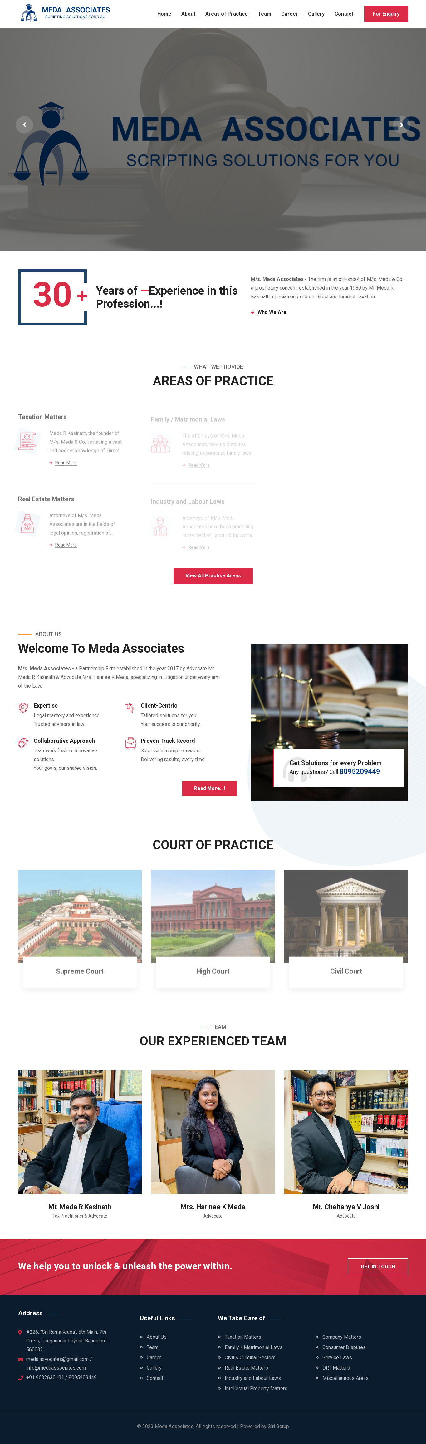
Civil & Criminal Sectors (250, 1358)
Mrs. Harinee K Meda (213, 1207)
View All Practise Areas (213, 576)
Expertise (46, 705)
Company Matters (341, 1337)
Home (164, 14)
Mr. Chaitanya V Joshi (346, 1207)
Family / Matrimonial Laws (253, 1347)
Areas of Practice (226, 14)
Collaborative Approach (64, 740)
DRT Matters (336, 1368)
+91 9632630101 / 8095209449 (61, 1377)
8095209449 (360, 771)
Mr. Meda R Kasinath (79, 1207)
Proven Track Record (168, 740)
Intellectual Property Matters (256, 1388)
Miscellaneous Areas (345, 1378)
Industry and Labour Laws (253, 1378)
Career (289, 14)
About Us (157, 1337)
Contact (344, 14)
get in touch (378, 1267)
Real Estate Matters (46, 502)
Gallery (316, 14)
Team (264, 14)
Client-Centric (159, 705)
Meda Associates (174, 1426)
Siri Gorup (278, 1426)
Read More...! (209, 788)
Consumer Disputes (344, 1347)
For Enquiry (386, 14)
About (188, 14)
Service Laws (337, 1358)
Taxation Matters (42, 420)
